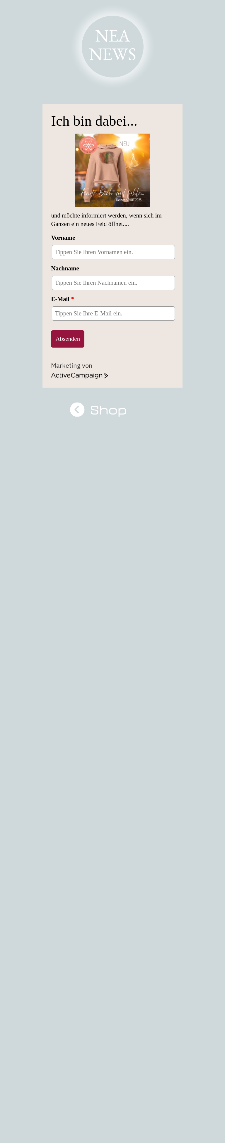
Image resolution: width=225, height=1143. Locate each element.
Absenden (67, 338)
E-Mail (62, 299)
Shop (112, 409)
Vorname (63, 237)
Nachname (65, 268)
